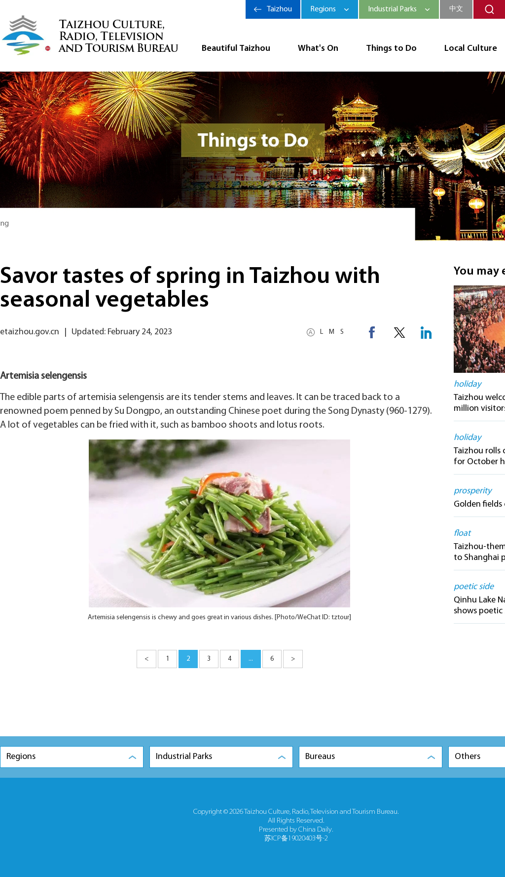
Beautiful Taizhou (236, 48)
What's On (318, 48)
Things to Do (391, 48)
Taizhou (279, 9)
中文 (456, 9)
